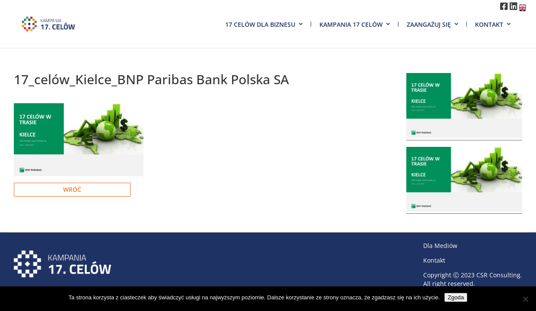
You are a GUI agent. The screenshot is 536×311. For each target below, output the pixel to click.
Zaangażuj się (429, 24)
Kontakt (489, 24)
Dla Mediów (440, 245)
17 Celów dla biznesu (260, 24)
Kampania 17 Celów (351, 24)
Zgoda (456, 297)
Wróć (72, 189)
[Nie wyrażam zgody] (525, 299)
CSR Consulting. (499, 275)
